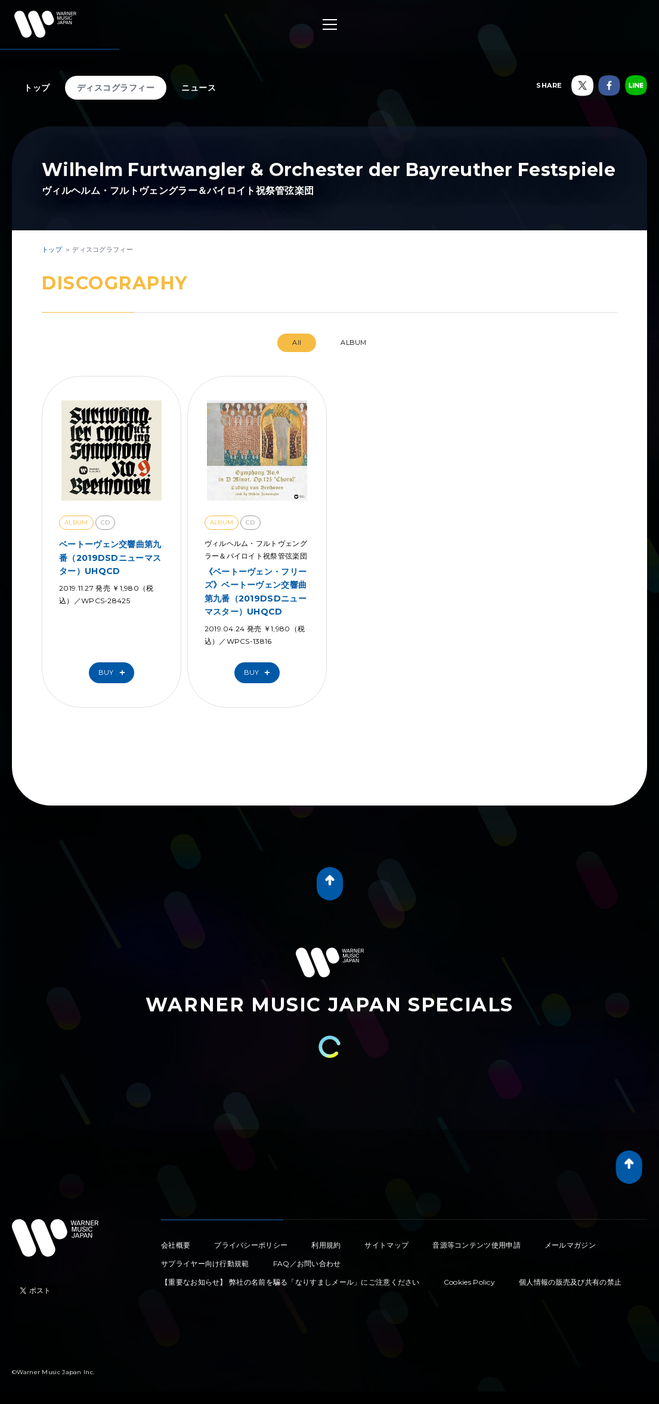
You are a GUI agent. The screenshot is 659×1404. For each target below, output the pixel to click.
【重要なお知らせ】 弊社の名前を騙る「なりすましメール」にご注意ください (290, 1282)
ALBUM (354, 342)
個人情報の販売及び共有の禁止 (570, 1282)
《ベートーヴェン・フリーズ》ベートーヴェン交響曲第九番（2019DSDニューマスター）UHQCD (256, 591)
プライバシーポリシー (250, 1245)
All (296, 342)
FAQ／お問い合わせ (307, 1263)
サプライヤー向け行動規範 (205, 1263)
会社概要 (175, 1245)
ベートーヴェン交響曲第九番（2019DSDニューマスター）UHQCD (110, 557)
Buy (114, 672)
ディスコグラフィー (116, 87)
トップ (37, 87)
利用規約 (326, 1245)
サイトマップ (386, 1245)
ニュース (198, 87)
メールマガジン (570, 1245)
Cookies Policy (469, 1282)
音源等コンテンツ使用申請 (476, 1245)
